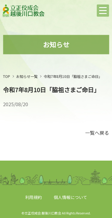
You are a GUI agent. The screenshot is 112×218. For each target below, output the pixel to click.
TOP (6, 76)
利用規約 (33, 197)
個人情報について (70, 197)
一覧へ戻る (97, 132)
